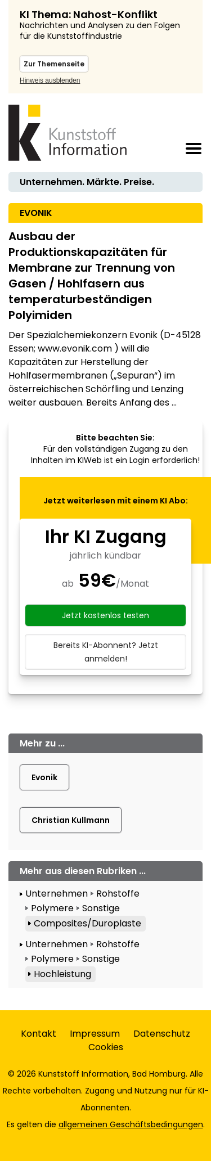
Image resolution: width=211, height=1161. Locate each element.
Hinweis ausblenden (50, 80)
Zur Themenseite (54, 64)
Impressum (95, 1033)
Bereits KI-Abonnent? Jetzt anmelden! (105, 652)
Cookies (105, 1047)
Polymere (52, 908)
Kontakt (38, 1033)
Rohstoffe (118, 893)
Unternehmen (56, 893)
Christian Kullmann (71, 820)
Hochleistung (62, 974)
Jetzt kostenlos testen (105, 615)
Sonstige (101, 908)
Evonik (44, 777)
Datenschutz (161, 1033)
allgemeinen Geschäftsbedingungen (131, 1124)
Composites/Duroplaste (87, 923)
